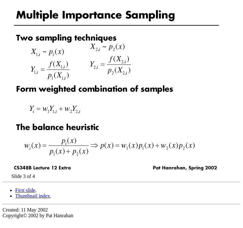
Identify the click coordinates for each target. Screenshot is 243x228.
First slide (25, 190)
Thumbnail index (32, 196)
